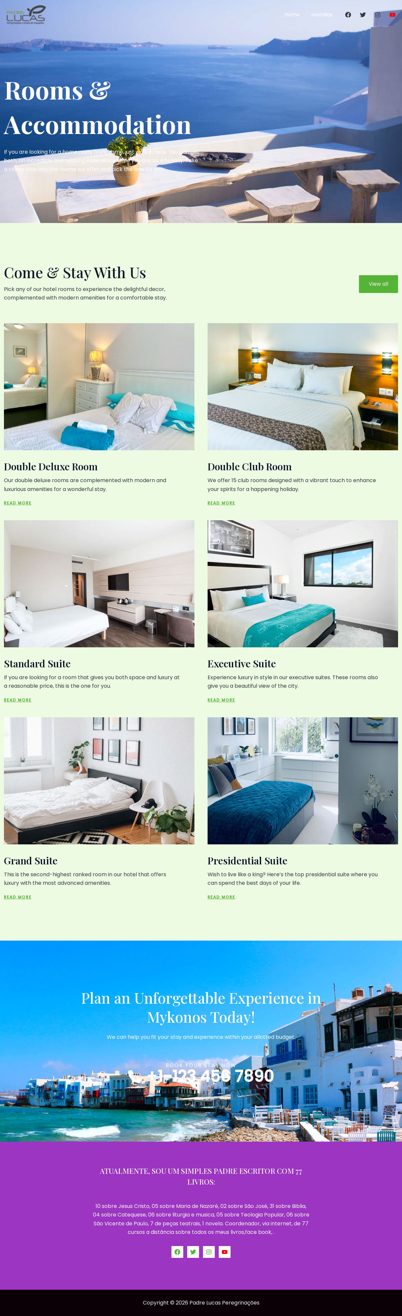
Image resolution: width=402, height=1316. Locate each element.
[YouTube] (392, 15)
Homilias (322, 14)
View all (378, 284)
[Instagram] (378, 15)
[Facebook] (348, 15)
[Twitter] (363, 15)
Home (294, 14)
